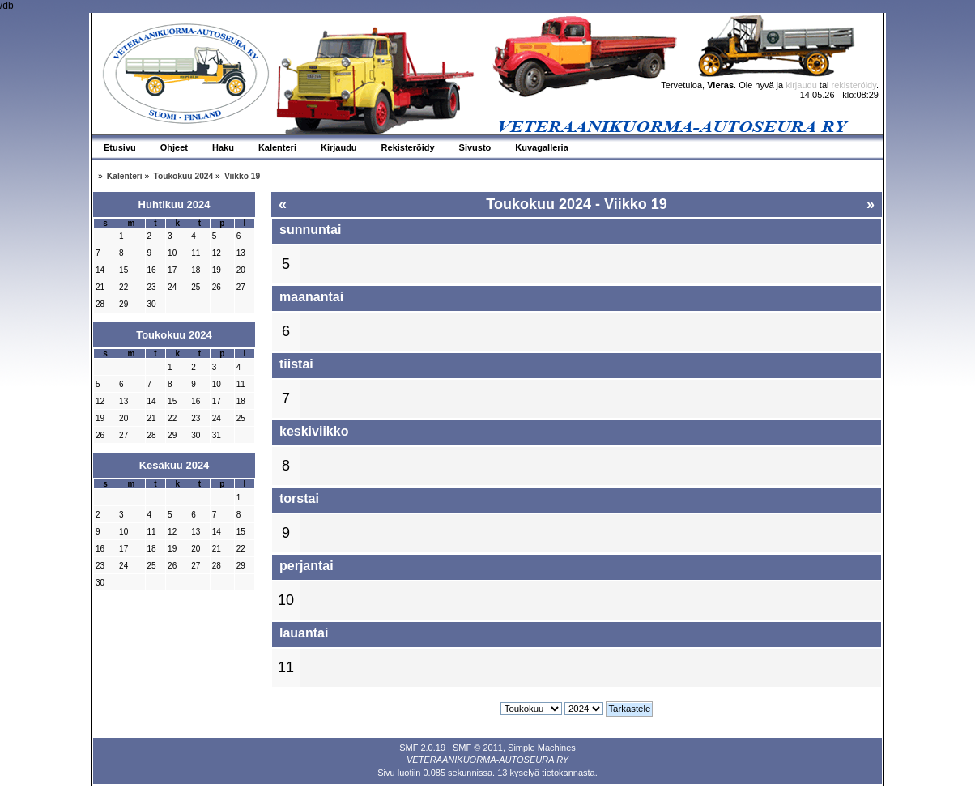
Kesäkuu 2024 (174, 465)
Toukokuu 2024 (174, 335)
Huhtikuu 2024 (174, 204)
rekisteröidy (854, 85)
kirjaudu (801, 85)
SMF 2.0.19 (422, 747)
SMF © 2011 (478, 747)
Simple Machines (542, 747)
